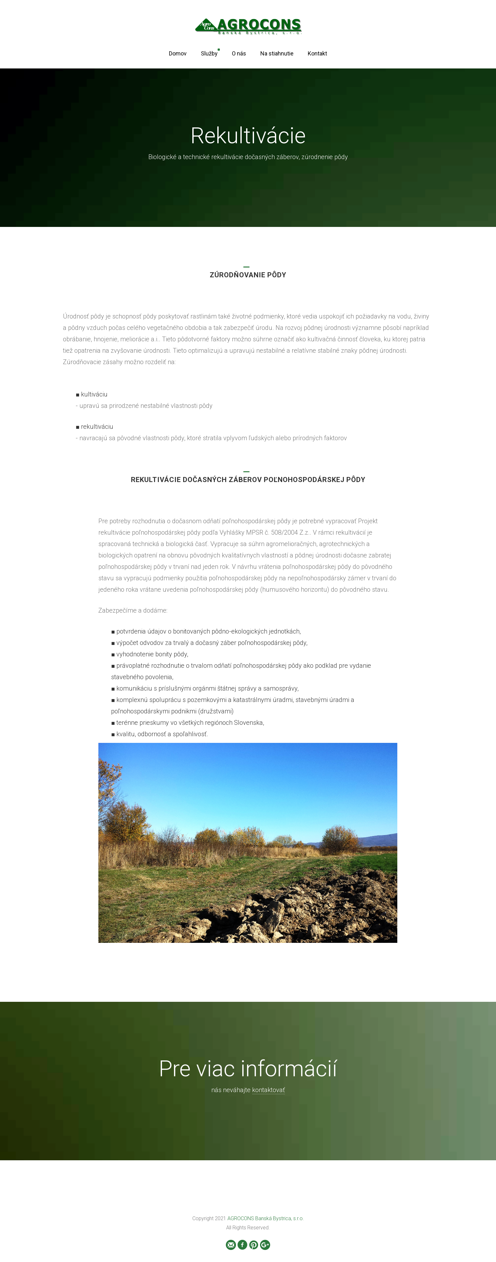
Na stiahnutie (277, 53)
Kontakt (317, 53)
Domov (178, 53)
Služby (209, 53)
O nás (239, 53)
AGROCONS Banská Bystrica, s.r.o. (265, 1218)
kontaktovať (268, 1090)
